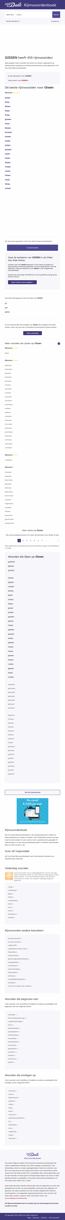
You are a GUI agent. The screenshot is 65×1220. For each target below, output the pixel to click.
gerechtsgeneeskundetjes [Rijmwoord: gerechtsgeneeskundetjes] (18, 959)
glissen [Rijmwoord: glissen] (11, 566)
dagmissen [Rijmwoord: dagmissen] (9, 504)
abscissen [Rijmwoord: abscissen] (8, 369)
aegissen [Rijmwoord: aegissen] (11, 684)
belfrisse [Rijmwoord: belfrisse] (8, 488)
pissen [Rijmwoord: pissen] (7, 145)
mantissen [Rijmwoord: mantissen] (9, 405)
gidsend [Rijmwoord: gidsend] (11, 754)
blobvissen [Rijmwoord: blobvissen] (9, 492)
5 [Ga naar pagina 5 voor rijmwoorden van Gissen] (34, 541)
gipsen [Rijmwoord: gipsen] (11, 668)
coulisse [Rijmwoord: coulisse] (8, 393)
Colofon (44, 1218)
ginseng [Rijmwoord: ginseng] (11, 766)
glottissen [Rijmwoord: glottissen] (8, 515)
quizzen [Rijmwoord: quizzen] (8, 149)
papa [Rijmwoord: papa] (10, 894)
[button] (59, 343)
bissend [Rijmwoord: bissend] (11, 731)
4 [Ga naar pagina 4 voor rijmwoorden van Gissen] (30, 541)
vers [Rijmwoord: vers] (9, 907)
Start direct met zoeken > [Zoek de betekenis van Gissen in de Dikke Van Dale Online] (22, 282)
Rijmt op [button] (9, 15)
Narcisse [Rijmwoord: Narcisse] (8, 420)
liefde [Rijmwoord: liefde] (10, 897)
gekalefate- (12, 1049)
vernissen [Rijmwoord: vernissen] (8, 448)
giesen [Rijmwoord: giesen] (11, 655)
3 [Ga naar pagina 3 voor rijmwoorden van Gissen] (26, 541)
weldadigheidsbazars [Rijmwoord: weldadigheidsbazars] (16, 979)
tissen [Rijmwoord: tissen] (10, 651)
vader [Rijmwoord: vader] (10, 887)
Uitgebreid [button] (55, 21)
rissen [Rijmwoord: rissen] (7, 154)
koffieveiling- (13, 1035)
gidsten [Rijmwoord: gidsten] (11, 758)
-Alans (10, 1094)
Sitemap (36, 1218)
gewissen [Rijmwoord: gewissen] (11, 692)
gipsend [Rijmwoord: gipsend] (11, 774)
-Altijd (10, 1104)
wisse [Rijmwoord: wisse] (7, 180)
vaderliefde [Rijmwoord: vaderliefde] (12, 900)
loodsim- (11, 1055)
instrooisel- (12, 1045)
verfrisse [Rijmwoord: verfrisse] (8, 440)
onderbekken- (13, 1042)
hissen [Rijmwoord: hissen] (10, 647)
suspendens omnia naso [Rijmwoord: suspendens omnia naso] (17, 949)
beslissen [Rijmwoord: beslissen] (8, 377)
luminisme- (12, 1059)
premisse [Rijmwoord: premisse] (8, 428)
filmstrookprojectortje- (16, 1018)
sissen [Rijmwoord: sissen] (7, 158)
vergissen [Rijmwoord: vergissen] (8, 460)
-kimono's (11, 1091)
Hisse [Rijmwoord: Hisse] (7, 123)
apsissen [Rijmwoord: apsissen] (8, 476)
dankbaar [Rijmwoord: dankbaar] (12, 914)
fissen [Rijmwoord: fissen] (7, 111)
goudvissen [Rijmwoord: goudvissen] (9, 519)
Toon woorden (32, 333)
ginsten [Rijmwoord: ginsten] (11, 770)
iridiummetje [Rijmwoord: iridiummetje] (13, 955)
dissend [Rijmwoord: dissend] (11, 739)
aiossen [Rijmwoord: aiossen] (11, 719)
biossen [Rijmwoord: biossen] (11, 727)
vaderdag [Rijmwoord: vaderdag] (12, 890)
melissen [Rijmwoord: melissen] (8, 416)
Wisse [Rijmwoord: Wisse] (7, 184)
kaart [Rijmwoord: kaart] (10, 911)
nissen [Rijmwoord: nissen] (7, 141)
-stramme (12, 1115)
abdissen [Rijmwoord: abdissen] (8, 365)
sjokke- (11, 1062)
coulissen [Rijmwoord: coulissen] (8, 397)
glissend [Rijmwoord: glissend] (11, 704)
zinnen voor (19, 80)
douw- (10, 1025)
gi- (6, 303)
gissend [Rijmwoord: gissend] (11, 562)
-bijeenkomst (13, 1098)
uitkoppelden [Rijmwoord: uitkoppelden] (13, 962)
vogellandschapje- (15, 1021)
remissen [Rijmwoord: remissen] (8, 436)
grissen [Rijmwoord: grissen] (8, 119)
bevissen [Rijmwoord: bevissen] (8, 381)
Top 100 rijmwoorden (32, 792)
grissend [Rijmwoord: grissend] (11, 708)
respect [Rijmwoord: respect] (11, 917)
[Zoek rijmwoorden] (26, 14)
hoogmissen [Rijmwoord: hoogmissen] (9, 523)
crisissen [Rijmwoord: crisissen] (8, 500)
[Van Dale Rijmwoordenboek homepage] (14, 5)
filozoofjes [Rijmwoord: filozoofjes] (12, 952)
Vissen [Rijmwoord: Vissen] (7, 175)
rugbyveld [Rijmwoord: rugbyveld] (12, 945)
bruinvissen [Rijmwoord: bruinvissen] (9, 496)
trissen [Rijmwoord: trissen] (8, 167)
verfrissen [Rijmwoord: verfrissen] (8, 444)
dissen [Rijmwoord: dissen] (7, 106)
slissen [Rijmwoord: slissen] (7, 162)
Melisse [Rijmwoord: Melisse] (7, 412)
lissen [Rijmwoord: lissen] (10, 673)
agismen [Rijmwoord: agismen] (11, 715)
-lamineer (12, 1138)
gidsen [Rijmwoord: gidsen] (11, 642)
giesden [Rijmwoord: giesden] (11, 762)
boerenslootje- (13, 1028)
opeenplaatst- (13, 1032)
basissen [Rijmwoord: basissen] (8, 484)
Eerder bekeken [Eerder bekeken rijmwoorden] (12, 21)
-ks (9, 1121)
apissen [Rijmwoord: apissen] (11, 723)
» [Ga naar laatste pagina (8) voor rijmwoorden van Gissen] (58, 541)
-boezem (11, 1101)
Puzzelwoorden (32, 248)
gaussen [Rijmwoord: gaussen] (11, 750)
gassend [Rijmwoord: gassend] (11, 746)
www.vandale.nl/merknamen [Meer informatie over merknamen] (16, 1198)
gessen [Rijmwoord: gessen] (11, 629)
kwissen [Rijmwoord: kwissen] (8, 132)
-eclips (10, 1135)
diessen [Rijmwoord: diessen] (11, 735)
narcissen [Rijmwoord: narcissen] (8, 424)
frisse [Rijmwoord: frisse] (7, 115)
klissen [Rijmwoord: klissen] (8, 128)
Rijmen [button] (56, 15)
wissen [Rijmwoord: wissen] (8, 188)
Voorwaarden (54, 1218)
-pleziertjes (12, 1125)
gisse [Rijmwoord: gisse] (7, 353)
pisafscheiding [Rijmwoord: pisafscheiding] (13, 969)
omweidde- (12, 1038)
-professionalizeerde (16, 1118)
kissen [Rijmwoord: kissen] (10, 660)
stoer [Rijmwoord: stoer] (10, 904)
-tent (10, 1128)
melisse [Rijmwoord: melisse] (8, 408)
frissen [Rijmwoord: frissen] (10, 742)
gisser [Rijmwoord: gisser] (10, 608)
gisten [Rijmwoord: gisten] (10, 621)
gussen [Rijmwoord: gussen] (11, 634)
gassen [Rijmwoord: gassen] (11, 617)
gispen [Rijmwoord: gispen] (11, 582)
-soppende (12, 1132)
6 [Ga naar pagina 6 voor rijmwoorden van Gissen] (38, 541)
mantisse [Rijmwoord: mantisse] (8, 401)
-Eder (10, 1108)
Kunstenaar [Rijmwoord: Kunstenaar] (12, 966)
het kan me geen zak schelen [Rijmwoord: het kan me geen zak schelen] (19, 986)
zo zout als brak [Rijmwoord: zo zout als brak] (14, 942)
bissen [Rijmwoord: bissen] (7, 98)
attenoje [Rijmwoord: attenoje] (11, 976)
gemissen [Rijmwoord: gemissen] (11, 688)
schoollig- (11, 1015)
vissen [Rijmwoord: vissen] (7, 171)
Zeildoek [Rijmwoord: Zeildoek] (11, 983)
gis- (6, 307)
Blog (29, 1218)
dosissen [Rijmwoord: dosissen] (8, 507)
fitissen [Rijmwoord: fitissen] (7, 511)
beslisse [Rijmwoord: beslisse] (8, 373)
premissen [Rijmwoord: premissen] (9, 432)
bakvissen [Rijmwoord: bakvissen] (9, 480)
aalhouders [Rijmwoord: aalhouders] (12, 972)
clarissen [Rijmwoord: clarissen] (8, 389)
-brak (10, 1111)
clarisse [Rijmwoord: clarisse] (8, 385)
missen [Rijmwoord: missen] (8, 136)
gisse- (7, 312)
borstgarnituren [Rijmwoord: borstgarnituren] (14, 938)
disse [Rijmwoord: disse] (7, 102)
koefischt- (12, 1052)
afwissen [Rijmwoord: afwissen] (8, 472)
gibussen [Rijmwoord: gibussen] (11, 696)
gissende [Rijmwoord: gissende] (11, 700)
